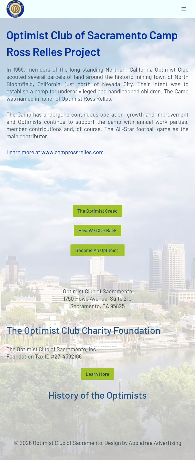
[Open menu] (184, 9)
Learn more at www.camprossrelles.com (55, 152)
